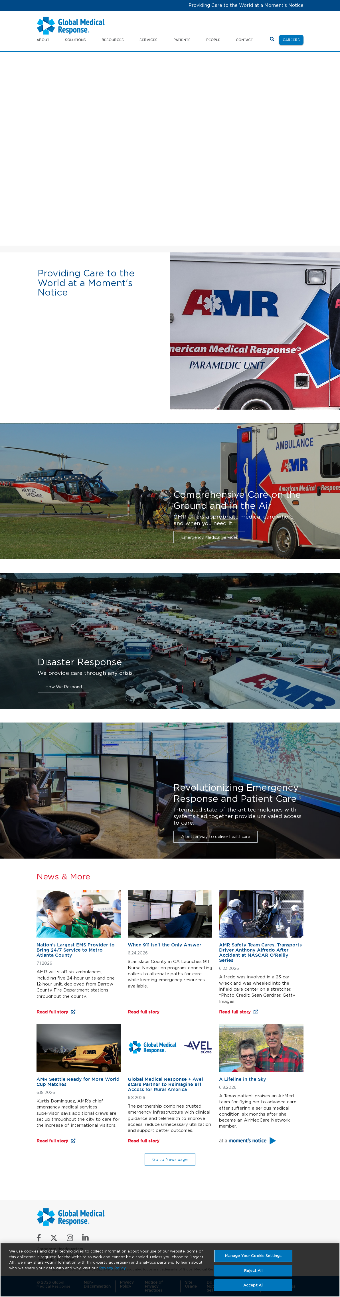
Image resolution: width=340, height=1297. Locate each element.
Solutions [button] (75, 40)
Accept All (253, 1285)
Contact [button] (244, 40)
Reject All (253, 1270)
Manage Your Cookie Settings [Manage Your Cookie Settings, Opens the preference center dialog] (253, 1256)
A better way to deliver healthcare (215, 836)
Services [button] (148, 40)
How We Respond (63, 686)
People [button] (213, 40)
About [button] (43, 40)
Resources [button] (113, 40)
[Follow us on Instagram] (70, 1239)
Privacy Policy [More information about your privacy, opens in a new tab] (112, 1268)
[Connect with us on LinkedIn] (85, 1239)
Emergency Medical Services (209, 537)
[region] (170, 1270)
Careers (293, 39)
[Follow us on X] (54, 1239)
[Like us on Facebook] (39, 1239)
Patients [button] (182, 40)
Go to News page (170, 1159)
